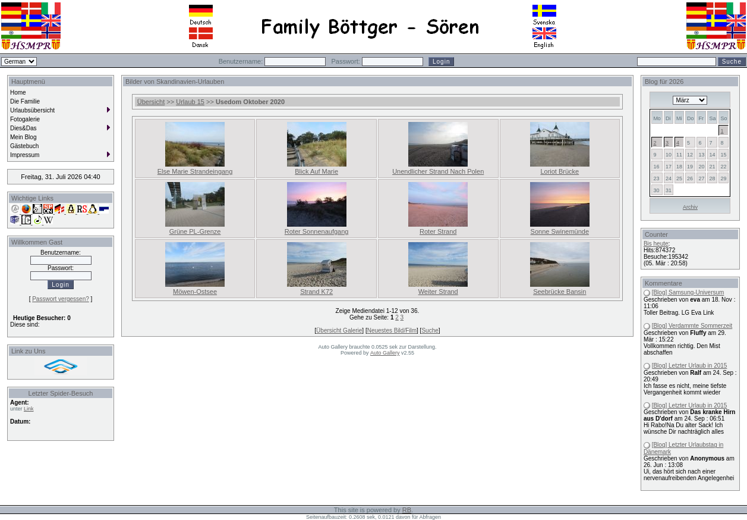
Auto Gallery (385, 353)
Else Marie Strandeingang (195, 171)
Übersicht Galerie (339, 330)
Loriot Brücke (559, 171)
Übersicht (151, 101)
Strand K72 (316, 291)
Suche (429, 330)
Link (29, 409)
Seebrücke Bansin (559, 291)
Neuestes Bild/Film (392, 330)
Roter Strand (438, 231)
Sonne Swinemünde (560, 231)
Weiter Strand (438, 291)
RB (406, 509)
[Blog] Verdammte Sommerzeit (692, 325)
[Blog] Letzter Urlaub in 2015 (689, 365)
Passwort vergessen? (60, 299)
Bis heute (656, 243)
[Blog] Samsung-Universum (688, 292)
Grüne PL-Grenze (195, 231)
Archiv (690, 207)
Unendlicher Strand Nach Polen (438, 171)
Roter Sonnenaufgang (317, 231)
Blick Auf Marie (316, 171)
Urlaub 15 (190, 101)
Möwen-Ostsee (195, 291)
